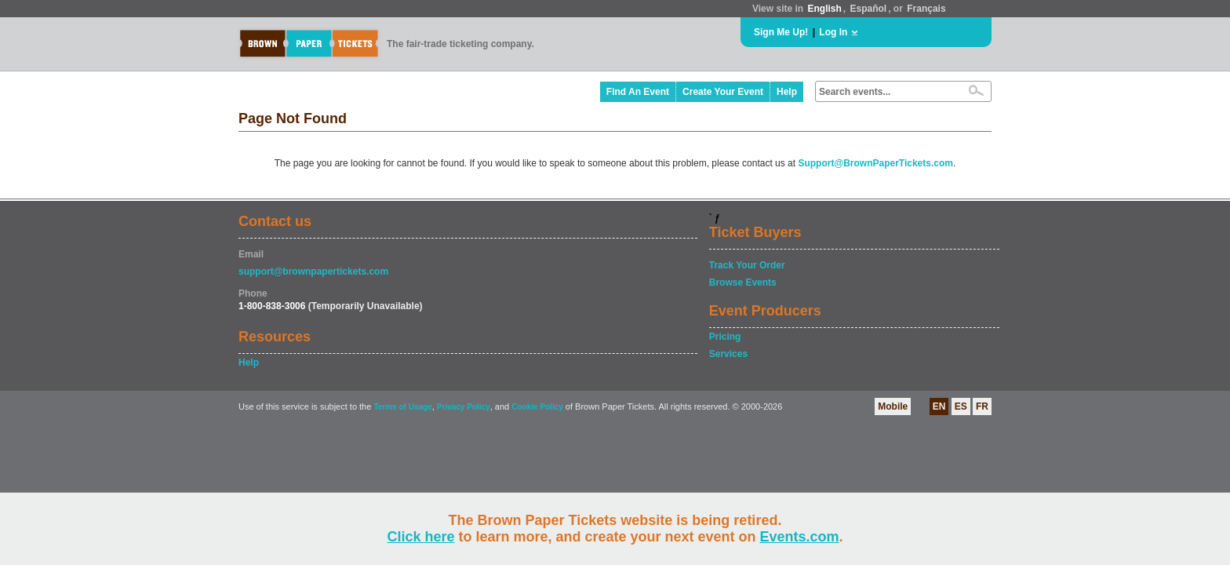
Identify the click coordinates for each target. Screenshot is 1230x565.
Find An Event (637, 91)
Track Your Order (747, 265)
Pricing (725, 336)
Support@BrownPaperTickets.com (875, 163)
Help (787, 91)
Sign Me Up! (781, 32)
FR (982, 406)
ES (961, 406)
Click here (420, 537)
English (824, 8)
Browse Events (743, 282)
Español (868, 8)
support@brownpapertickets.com (313, 271)
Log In (833, 32)
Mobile (893, 406)
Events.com (799, 537)
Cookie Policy (537, 407)
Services (728, 353)
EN (939, 406)
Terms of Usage (402, 407)
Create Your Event (722, 91)
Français (926, 8)
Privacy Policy (463, 407)
